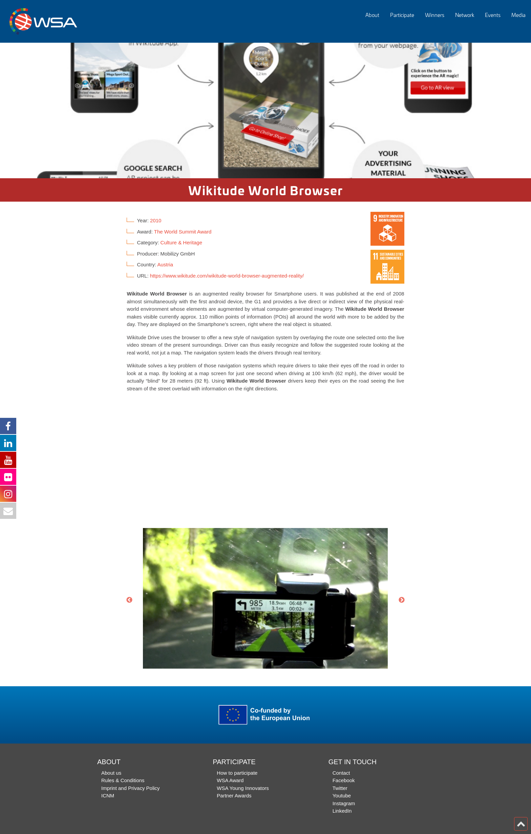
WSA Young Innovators (243, 788)
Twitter (340, 788)
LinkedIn (342, 811)
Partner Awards (234, 795)
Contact (341, 773)
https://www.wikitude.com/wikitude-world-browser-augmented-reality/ (227, 276)
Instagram (344, 803)
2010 (155, 220)
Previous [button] (129, 600)
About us (111, 773)
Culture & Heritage (181, 242)
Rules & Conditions (123, 780)
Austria (165, 264)
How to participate (237, 773)
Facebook (344, 780)
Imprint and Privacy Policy (130, 788)
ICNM (107, 795)
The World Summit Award (183, 232)
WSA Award (230, 780)
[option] (265, 110)
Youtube (342, 795)
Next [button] (401, 600)
